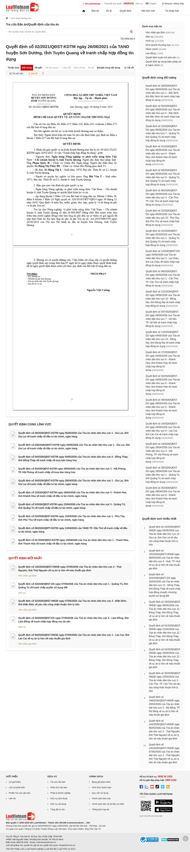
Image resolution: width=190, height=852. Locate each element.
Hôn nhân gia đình (27, 575)
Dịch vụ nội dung (58, 804)
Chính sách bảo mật (101, 798)
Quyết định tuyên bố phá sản (161, 57)
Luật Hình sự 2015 (66, 849)
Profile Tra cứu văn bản (19, 793)
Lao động (151, 53)
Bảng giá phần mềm (101, 782)
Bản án (95, 11)
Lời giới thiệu (15, 782)
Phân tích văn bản (58, 787)
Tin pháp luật (172, 11)
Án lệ (109, 11)
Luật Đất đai (50, 849)
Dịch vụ (139, 3)
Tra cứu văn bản (57, 782)
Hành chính (152, 49)
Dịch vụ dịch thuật (58, 798)
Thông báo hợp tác (100, 809)
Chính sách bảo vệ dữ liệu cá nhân (108, 804)
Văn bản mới (148, 11)
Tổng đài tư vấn (57, 809)
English (151, 3)
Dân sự (22, 592)
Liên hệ (12, 798)
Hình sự (150, 41)
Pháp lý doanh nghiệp (60, 793)
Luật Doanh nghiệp (34, 849)
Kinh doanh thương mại (158, 45)
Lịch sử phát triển (17, 787)
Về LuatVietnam (91, 3)
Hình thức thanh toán (101, 787)
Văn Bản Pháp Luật (15, 849)
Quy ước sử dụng (100, 793)
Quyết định (125, 11)
